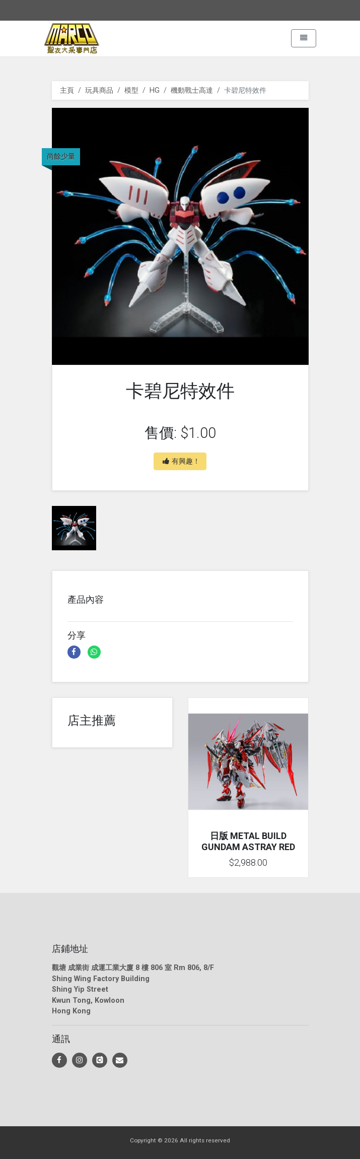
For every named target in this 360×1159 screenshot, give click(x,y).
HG (155, 90)
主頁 (67, 90)
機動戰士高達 (192, 90)
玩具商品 (99, 90)
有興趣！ (181, 461)
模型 (131, 90)
